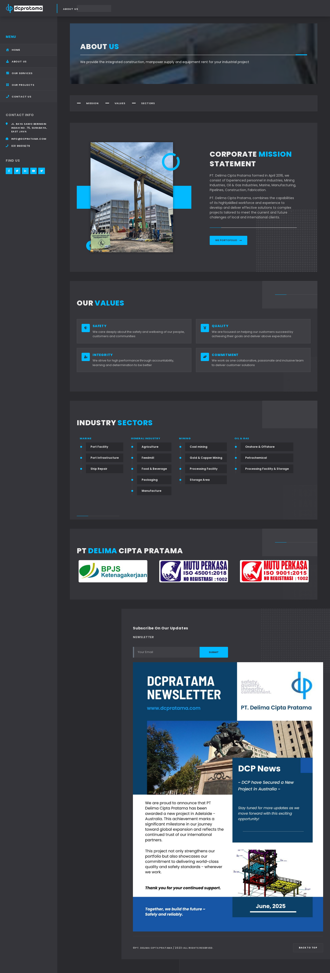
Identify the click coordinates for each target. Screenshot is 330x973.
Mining (185, 438)
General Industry (145, 438)
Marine (85, 438)
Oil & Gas (241, 438)
